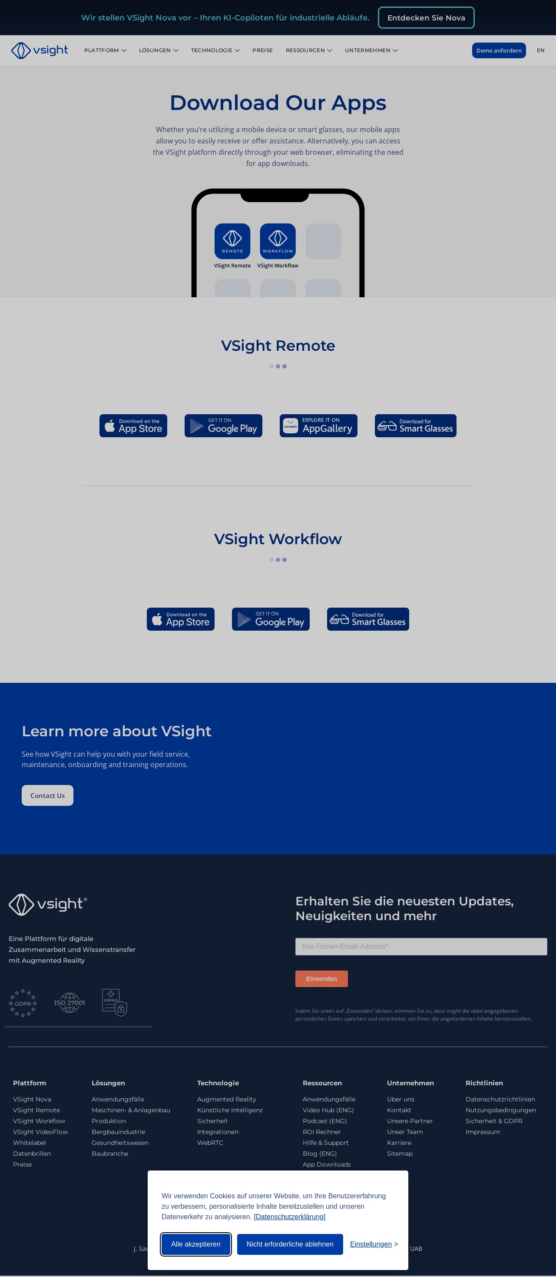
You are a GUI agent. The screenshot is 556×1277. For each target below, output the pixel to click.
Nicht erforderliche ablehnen (290, 1244)
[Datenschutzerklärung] (290, 1216)
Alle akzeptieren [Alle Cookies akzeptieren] (196, 1244)
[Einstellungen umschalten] (374, 1244)
